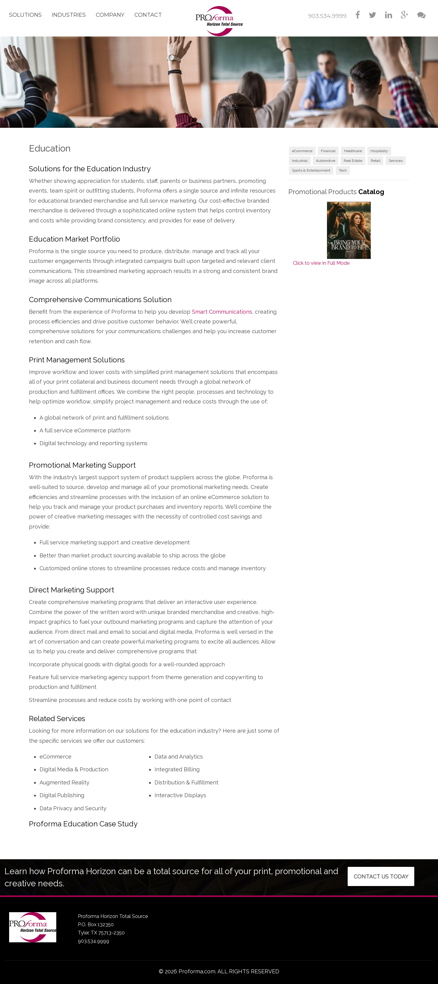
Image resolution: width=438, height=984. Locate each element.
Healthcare (353, 151)
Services (396, 161)
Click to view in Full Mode (321, 263)
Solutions (25, 15)
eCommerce (302, 151)
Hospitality (379, 151)
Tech (343, 170)
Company (110, 15)
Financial (328, 151)
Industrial (300, 161)
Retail (375, 161)
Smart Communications (222, 312)
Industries (69, 15)
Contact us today (381, 876)
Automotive (325, 161)
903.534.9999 (327, 15)
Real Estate (353, 161)
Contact (148, 15)
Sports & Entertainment (311, 170)
